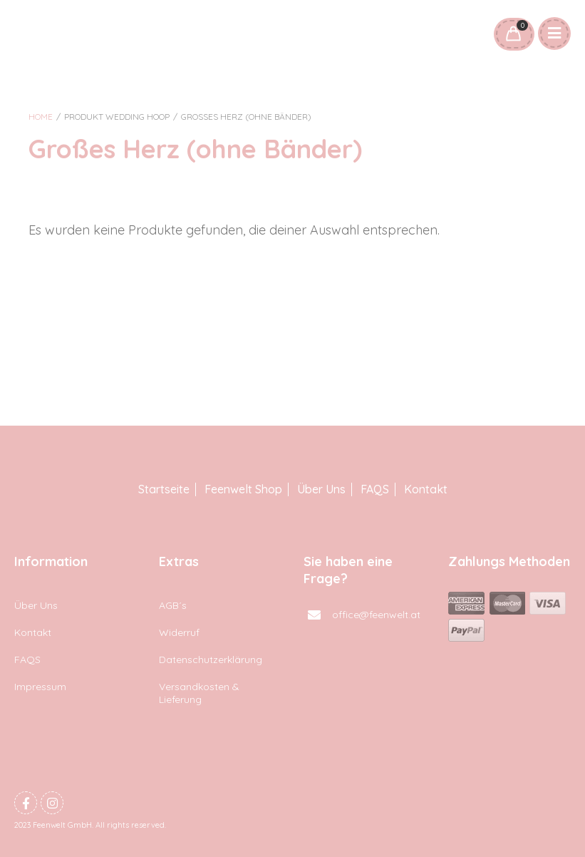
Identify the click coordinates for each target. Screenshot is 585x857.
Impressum (40, 686)
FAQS (375, 489)
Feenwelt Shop (243, 489)
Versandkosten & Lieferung (199, 693)
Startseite (164, 489)
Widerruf (179, 632)
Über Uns (321, 489)
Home (41, 116)
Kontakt (425, 489)
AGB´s (173, 605)
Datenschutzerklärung (210, 659)
